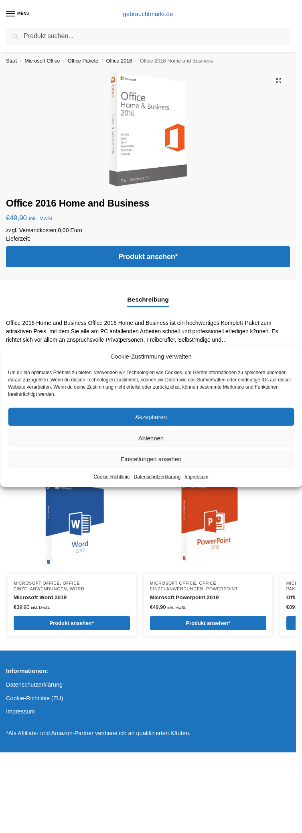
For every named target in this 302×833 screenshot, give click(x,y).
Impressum (196, 477)
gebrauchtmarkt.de (148, 13)
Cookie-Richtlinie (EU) (34, 698)
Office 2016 (119, 61)
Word (77, 588)
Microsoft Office (42, 61)
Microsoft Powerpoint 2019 (184, 597)
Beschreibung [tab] (147, 299)
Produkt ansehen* (148, 257)
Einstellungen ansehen (151, 459)
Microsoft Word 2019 (40, 597)
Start (11, 61)
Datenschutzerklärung (157, 477)
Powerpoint (222, 588)
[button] (279, 81)
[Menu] (18, 14)
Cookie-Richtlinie (111, 477)
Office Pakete (83, 61)
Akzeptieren (151, 416)
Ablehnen (151, 438)
